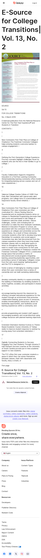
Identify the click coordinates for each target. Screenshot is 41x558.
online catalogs (32, 414)
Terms (4, 522)
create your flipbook (20, 419)
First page (5, 366)
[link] (34, 3)
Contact (5, 491)
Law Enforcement (8, 529)
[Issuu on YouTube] (27, 553)
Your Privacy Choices (11, 547)
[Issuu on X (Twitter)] (16, 553)
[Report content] (37, 376)
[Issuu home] (18, 3)
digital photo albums (11, 416)
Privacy (4, 526)
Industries (25, 481)
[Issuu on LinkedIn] (10, 553)
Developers (6, 502)
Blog (3, 486)
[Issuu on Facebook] (4, 553)
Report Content (8, 533)
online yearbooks (18, 414)
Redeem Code (7, 513)
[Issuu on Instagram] (21, 553)
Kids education (27, 376)
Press (4, 481)
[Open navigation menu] (4, 3)
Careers (5, 471)
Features (24, 471)
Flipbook (24, 476)
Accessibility (6, 543)
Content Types (27, 465)
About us (5, 465)
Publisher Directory (9, 508)
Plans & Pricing (7, 476)
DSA (3, 540)
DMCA (4, 536)
